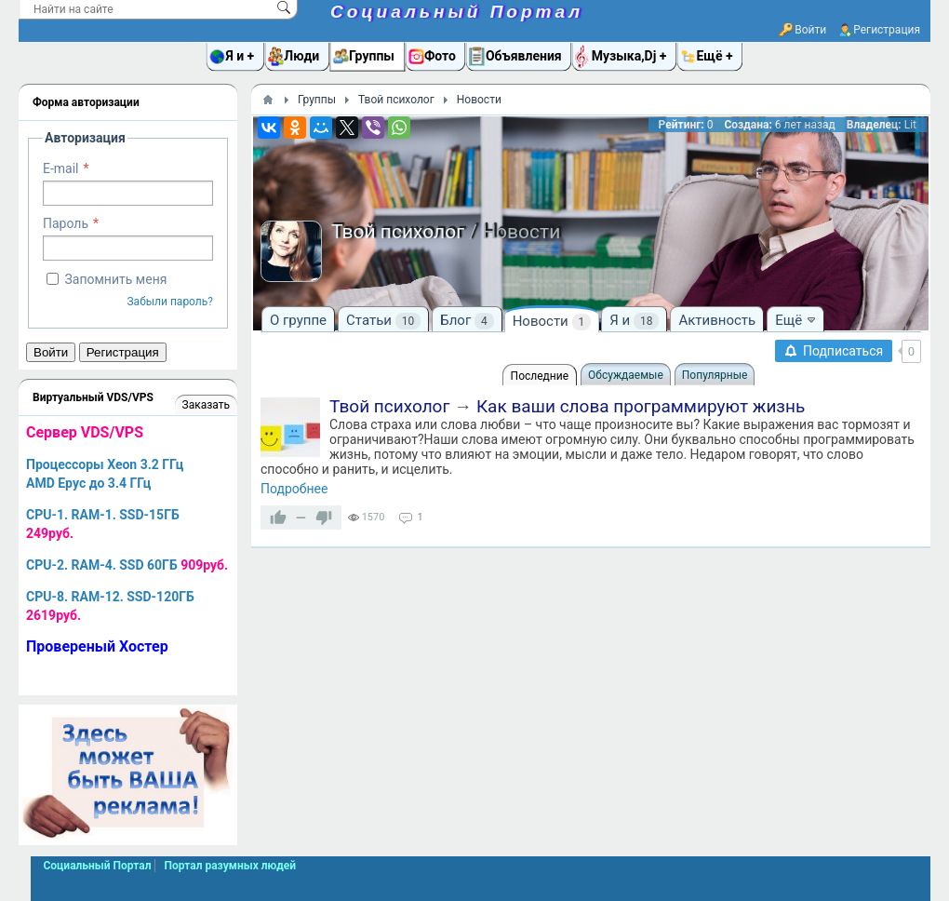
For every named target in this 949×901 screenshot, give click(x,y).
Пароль (65, 223)
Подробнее (294, 488)
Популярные (715, 375)
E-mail (61, 168)
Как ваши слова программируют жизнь (640, 406)
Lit (910, 124)
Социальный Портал (456, 11)
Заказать (206, 404)
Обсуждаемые (625, 375)
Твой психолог (389, 406)
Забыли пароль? (170, 301)
